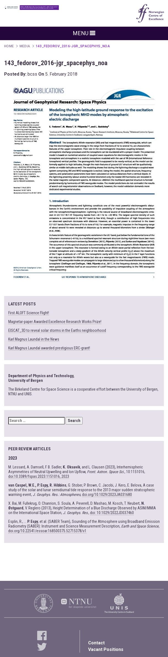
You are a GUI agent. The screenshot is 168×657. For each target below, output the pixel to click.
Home (9, 46)
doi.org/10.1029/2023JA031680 (107, 494)
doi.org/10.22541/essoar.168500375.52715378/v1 (47, 531)
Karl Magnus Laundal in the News (33, 339)
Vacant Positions (105, 649)
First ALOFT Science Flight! (28, 313)
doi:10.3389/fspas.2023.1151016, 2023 (38, 476)
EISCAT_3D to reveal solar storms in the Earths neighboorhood (57, 330)
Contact (96, 642)
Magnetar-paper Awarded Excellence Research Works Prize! (54, 321)
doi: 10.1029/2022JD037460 (112, 512)
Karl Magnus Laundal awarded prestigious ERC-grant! (49, 348)
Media (25, 46)
